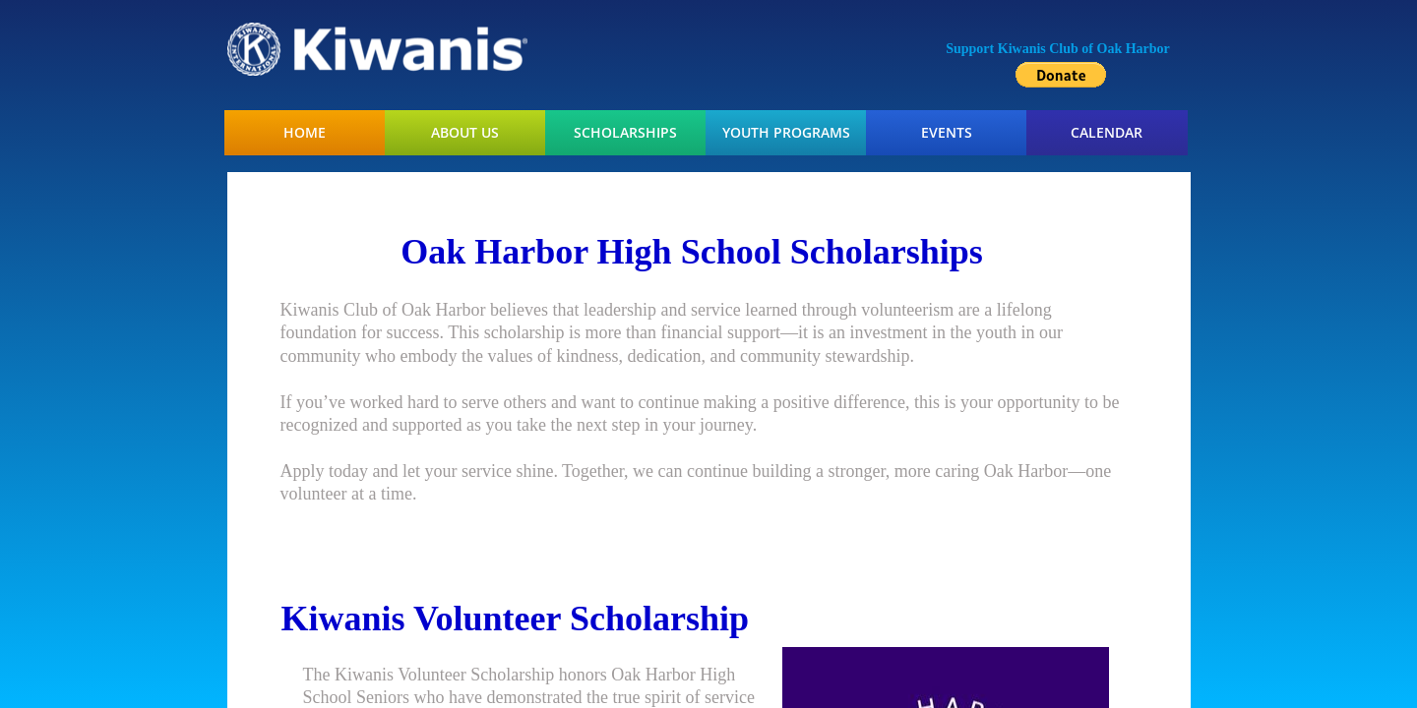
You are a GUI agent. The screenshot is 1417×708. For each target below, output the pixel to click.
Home (304, 133)
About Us (465, 133)
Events (946, 133)
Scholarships (625, 133)
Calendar (1106, 133)
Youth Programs (786, 133)
